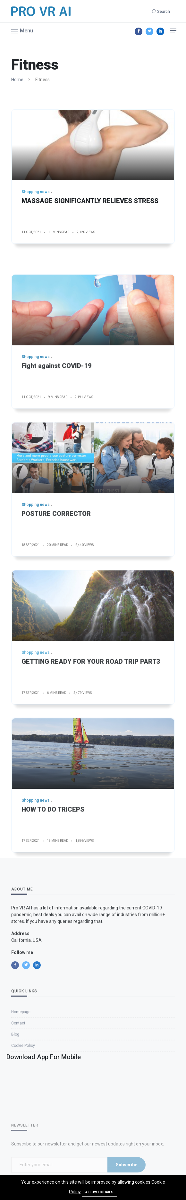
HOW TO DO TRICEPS (52, 853)
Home (17, 79)
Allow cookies (99, 1192)
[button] (22, 30)
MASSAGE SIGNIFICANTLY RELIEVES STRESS (89, 201)
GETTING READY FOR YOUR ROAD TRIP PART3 (90, 706)
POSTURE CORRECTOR (56, 558)
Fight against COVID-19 (56, 410)
